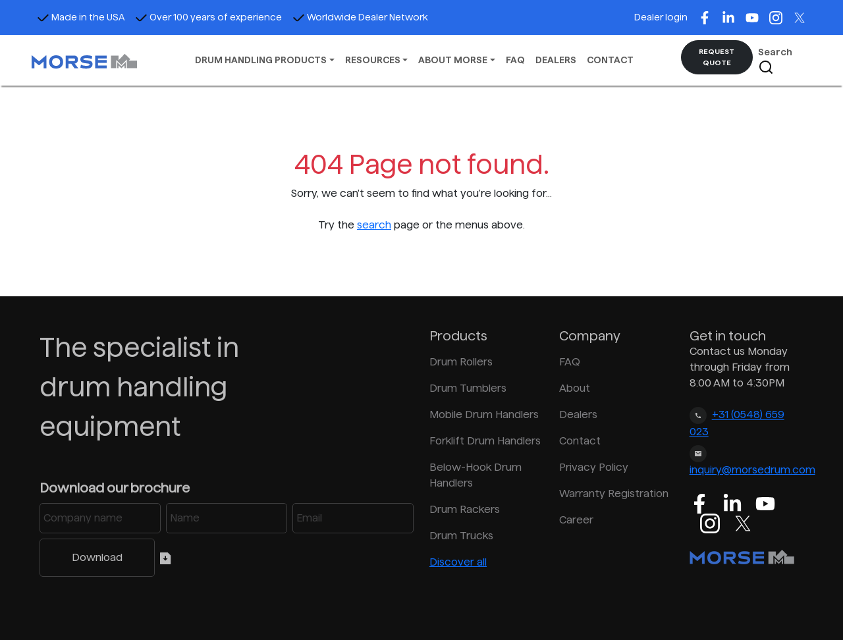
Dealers (578, 414)
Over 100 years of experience (208, 17)
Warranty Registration (613, 493)
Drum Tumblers (467, 388)
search (374, 224)
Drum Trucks (461, 535)
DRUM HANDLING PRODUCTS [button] (261, 60)
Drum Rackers (464, 509)
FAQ (515, 60)
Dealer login (661, 17)
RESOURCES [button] (372, 60)
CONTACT (610, 60)
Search (775, 61)
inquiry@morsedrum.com (752, 469)
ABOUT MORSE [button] (452, 60)
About (574, 388)
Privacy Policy (593, 467)
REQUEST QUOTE (716, 57)
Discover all (458, 562)
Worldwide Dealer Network (360, 17)
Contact (580, 440)
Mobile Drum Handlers (484, 414)
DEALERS (555, 60)
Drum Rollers (461, 361)
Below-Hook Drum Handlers (475, 475)
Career (576, 519)
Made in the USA (80, 17)
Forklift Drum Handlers (485, 440)
